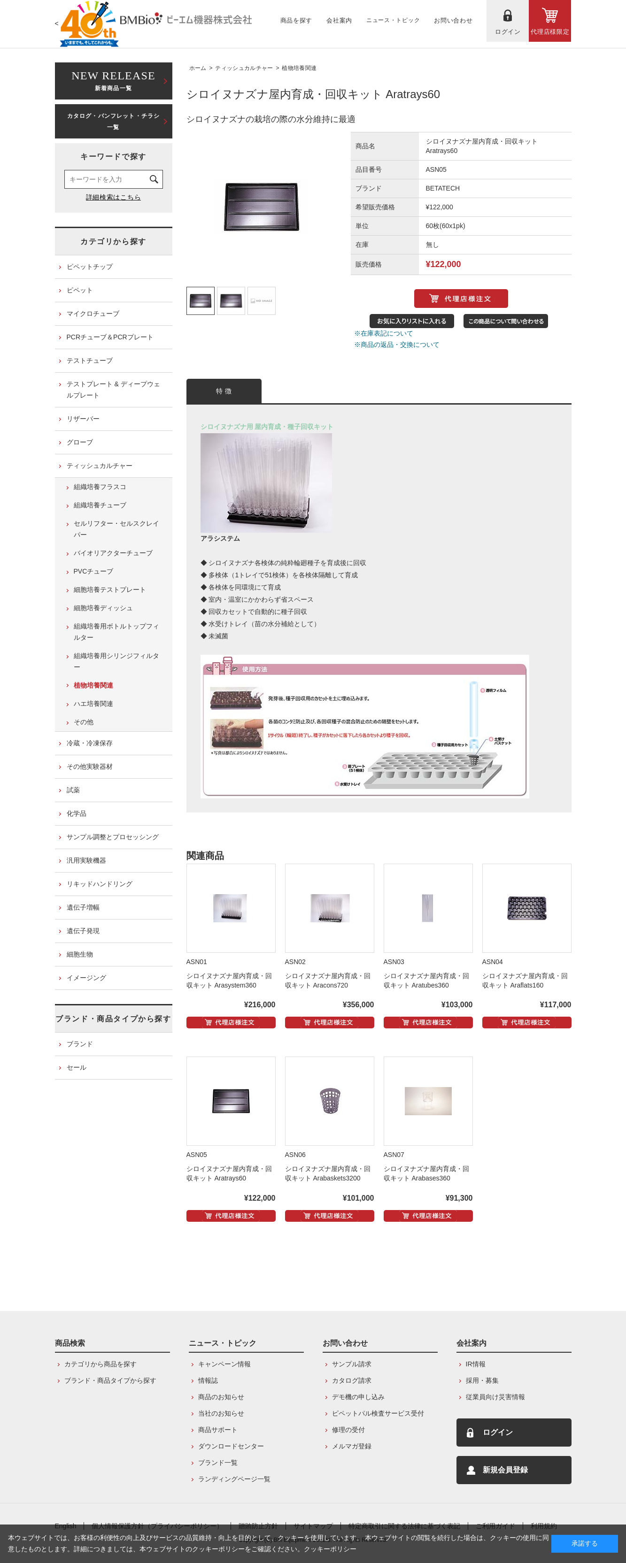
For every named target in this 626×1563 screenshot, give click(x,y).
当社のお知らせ (221, 1413)
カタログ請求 (351, 1380)
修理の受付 (348, 1429)
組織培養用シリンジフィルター (116, 661)
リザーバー (83, 418)
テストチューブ (90, 360)
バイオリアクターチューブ (113, 553)
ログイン (498, 1432)
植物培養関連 (299, 68)
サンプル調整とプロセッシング (113, 837)
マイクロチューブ (93, 313)
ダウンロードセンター (231, 1446)
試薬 (73, 790)
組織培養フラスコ (100, 486)
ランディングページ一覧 (234, 1479)
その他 (83, 722)
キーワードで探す (113, 157)
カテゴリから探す (113, 241)
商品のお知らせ (221, 1397)
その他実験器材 (90, 766)
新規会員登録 (505, 1470)
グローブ (80, 442)
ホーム (198, 68)
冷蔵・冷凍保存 (90, 743)
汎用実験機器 (86, 860)
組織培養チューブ (100, 505)
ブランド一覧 (218, 1462)
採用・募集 (482, 1380)
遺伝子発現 (83, 931)
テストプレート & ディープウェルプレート (113, 389)
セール (76, 1067)
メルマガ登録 (351, 1446)
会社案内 (471, 1343)
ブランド (80, 1044)
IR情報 (476, 1364)
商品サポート (218, 1429)
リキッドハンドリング (99, 884)
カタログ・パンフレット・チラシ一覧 (113, 121)
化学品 (76, 813)
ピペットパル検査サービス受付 (378, 1413)
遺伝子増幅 (83, 907)
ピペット (80, 290)
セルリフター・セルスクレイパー (116, 529)
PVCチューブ (94, 571)
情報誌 (208, 1380)
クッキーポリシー (330, 1549)
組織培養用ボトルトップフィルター (116, 631)
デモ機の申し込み (358, 1397)
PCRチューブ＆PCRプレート (110, 337)
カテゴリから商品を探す (100, 1364)
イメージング (86, 977)
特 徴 (224, 391)
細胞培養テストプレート (110, 589)
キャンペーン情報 (224, 1364)
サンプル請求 (351, 1364)
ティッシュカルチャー (244, 68)
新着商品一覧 (114, 80)
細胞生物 (80, 954)
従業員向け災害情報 (495, 1397)
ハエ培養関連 (93, 703)
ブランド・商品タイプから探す (113, 1019)
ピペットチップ (90, 266)
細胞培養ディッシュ (103, 608)
